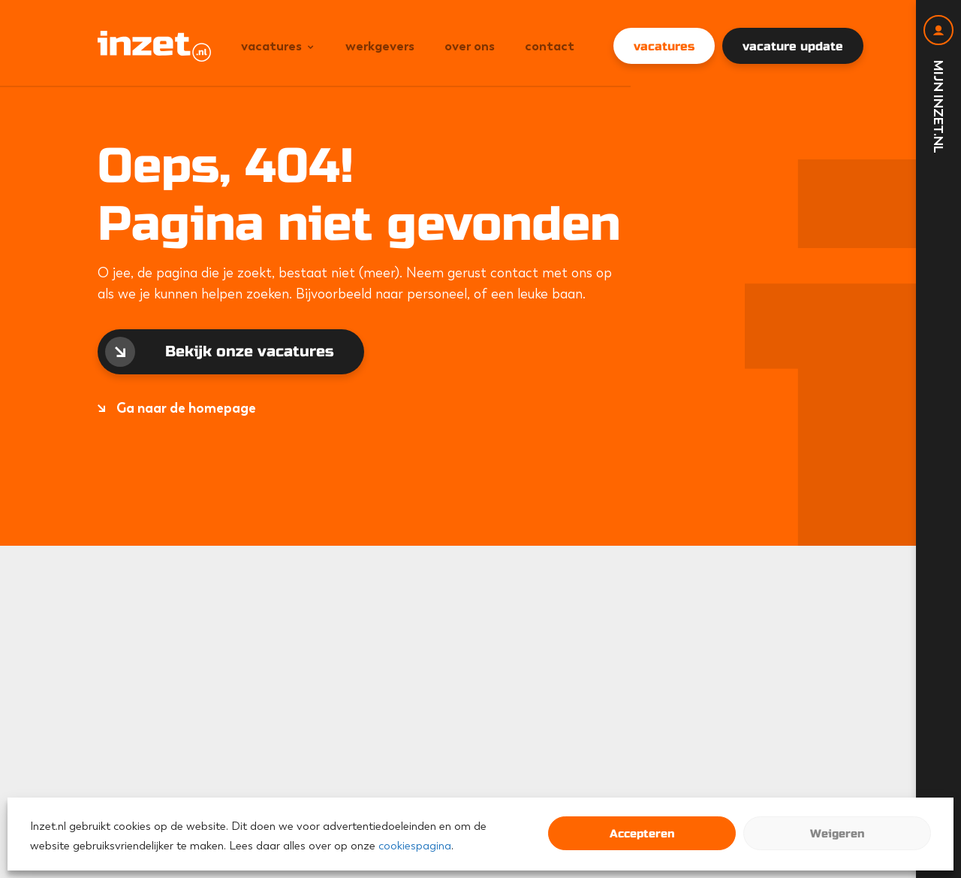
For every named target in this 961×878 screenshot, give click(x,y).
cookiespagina (414, 845)
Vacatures (271, 45)
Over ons (469, 45)
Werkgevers (379, 45)
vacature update (793, 46)
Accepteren (642, 833)
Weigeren (837, 833)
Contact (549, 45)
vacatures (664, 46)
